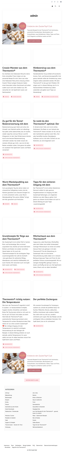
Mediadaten (18, 445)
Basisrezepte (8, 154)
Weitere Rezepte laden (32, 380)
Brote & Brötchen (37, 397)
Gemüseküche (36, 404)
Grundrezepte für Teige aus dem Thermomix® (15, 237)
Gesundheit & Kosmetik (39, 406)
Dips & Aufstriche (37, 400)
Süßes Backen (17, 96)
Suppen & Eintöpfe (10, 422)
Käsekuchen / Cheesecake (11, 411)
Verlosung (7, 427)
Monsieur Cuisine (9, 415)
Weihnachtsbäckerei (38, 427)
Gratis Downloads (9, 409)
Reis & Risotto (36, 418)
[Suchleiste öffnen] (55, 6)
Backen (34, 395)
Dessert (7, 204)
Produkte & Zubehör (10, 418)
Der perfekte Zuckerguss (45, 299)
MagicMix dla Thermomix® (19, 447)
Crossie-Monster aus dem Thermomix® (14, 69)
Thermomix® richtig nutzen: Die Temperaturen (16, 301)
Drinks (37, 96)
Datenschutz (39, 445)
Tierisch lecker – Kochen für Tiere (13, 425)
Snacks (7, 96)
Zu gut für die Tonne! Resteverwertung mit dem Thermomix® (15, 123)
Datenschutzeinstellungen (50, 445)
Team (12, 445)
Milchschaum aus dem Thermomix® (44, 237)
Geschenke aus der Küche (51, 96)
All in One (35, 393)
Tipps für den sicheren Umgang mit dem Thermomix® (44, 184)
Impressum (6, 445)
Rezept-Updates (27, 445)
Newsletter (7, 447)
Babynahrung (8, 395)
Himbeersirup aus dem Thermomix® (44, 69)
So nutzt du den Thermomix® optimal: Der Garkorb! (46, 123)
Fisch (34, 402)
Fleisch (7, 404)
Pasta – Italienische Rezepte (40, 415)
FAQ (34, 445)
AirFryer (7, 393)
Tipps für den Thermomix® (12, 157)
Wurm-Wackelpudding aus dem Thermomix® (15, 183)
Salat (6, 420)
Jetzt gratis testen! (34, 41)
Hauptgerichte (36, 409)
